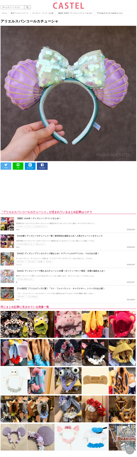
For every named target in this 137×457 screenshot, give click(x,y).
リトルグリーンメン (40, 226)
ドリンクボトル (32, 296)
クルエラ (48, 261)
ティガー (20, 226)
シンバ (29, 226)
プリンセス (31, 261)
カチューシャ (40, 244)
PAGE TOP (130, 450)
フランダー (20, 296)
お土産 (40, 261)
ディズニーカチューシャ (24, 244)
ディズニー (20, 261)
